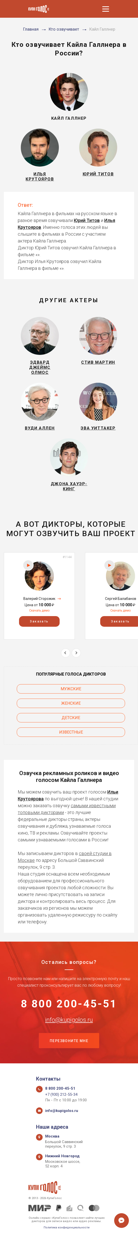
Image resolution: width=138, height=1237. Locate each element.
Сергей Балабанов (120, 599)
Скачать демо (39, 610)
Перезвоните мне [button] (69, 1041)
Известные (71, 732)
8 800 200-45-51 (69, 1004)
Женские (71, 703)
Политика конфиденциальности (67, 1227)
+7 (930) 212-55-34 (61, 1094)
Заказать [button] (39, 621)
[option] (39, 596)
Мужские (71, 688)
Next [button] (76, 653)
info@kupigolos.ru (69, 1020)
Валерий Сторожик (39, 599)
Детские (71, 717)
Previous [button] (65, 653)
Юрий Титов (87, 220)
